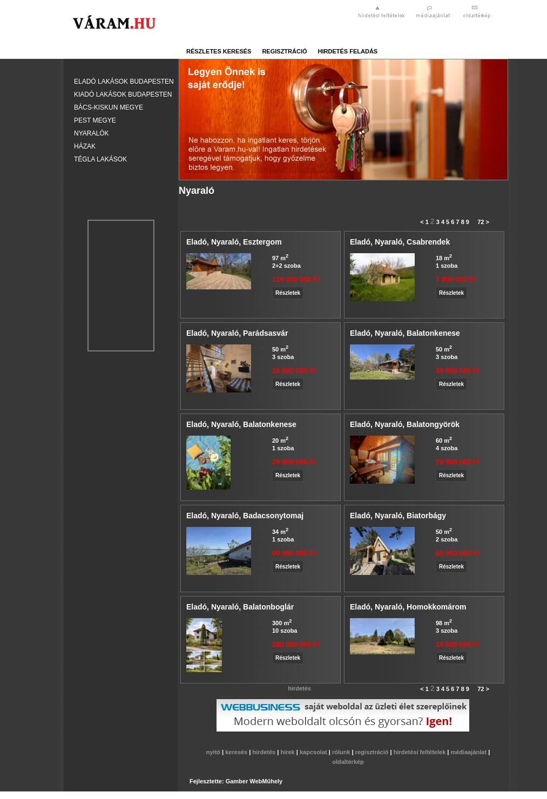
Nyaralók (91, 133)
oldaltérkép (348, 762)
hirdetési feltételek (421, 752)
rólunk (342, 752)
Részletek (287, 293)
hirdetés (264, 752)
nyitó (214, 752)
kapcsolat (314, 752)
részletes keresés (218, 51)
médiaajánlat (469, 752)
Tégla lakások (100, 159)
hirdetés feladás (348, 51)
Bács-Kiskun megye (108, 107)
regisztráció (284, 51)
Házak (85, 146)
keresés (237, 752)
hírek (288, 752)
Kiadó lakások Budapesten (123, 94)
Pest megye (95, 120)
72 (480, 222)
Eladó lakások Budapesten (124, 81)
